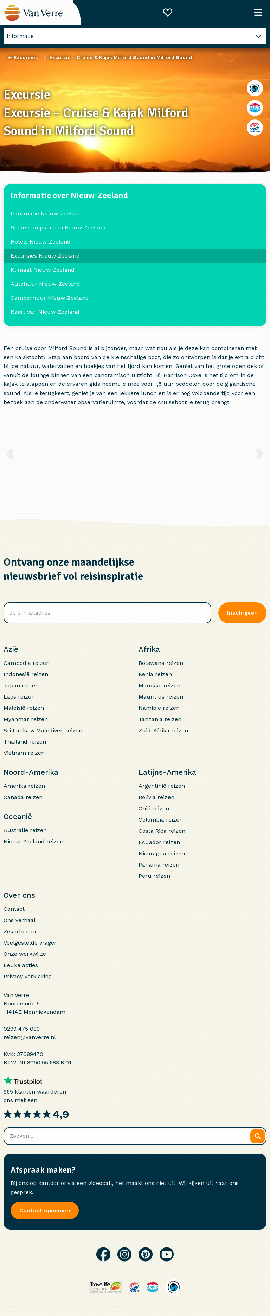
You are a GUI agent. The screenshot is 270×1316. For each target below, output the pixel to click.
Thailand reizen (25, 741)
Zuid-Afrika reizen (163, 730)
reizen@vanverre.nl (30, 1037)
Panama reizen (159, 864)
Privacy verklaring (28, 976)
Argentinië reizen (162, 786)
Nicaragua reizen (162, 853)
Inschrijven (242, 612)
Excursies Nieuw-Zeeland (45, 255)
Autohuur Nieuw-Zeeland (45, 283)
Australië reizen (25, 830)
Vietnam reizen (24, 753)
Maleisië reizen (24, 708)
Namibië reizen (159, 708)
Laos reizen (19, 696)
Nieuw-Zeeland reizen (33, 841)
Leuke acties (21, 965)
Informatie (20, 36)
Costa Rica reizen (162, 831)
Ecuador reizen (159, 842)
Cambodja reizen (27, 663)
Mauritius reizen (161, 696)
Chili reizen (154, 808)
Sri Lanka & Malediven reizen (43, 730)
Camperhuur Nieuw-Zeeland (50, 297)
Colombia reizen (161, 819)
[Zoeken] (257, 1136)
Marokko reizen (159, 685)
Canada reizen (23, 797)
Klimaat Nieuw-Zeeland (43, 269)
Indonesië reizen (26, 674)
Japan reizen (21, 685)
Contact (14, 909)
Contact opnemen (44, 1210)
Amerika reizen (24, 786)
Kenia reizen (155, 674)
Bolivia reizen (156, 797)
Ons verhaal (20, 920)
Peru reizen (154, 876)
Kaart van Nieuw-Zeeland (45, 312)
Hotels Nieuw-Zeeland (41, 241)
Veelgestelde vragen (31, 942)
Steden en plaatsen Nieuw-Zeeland (58, 227)
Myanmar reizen (26, 719)
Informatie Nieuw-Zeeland (46, 213)
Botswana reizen (161, 663)
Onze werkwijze (25, 954)
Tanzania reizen (160, 719)
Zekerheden (20, 931)
